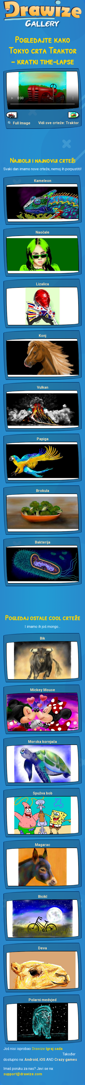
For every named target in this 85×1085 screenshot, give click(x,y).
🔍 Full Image (18, 123)
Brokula (42, 491)
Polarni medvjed (42, 1000)
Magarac (42, 845)
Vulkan (42, 387)
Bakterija (42, 542)
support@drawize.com (22, 1074)
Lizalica (42, 284)
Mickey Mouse (42, 690)
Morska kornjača (42, 742)
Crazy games (65, 1059)
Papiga (43, 439)
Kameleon (42, 181)
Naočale (42, 232)
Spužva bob (42, 793)
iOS (42, 1059)
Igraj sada (54, 1049)
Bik (42, 638)
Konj (42, 335)
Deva (42, 948)
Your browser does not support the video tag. (42, 90)
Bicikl (42, 896)
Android (31, 1059)
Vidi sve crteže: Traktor (58, 123)
